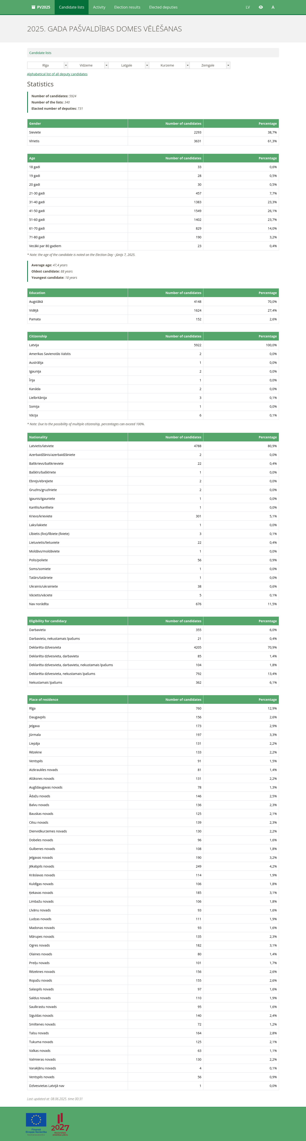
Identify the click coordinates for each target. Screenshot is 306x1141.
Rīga (45, 65)
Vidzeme (86, 65)
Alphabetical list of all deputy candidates (57, 74)
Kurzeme (167, 65)
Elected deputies (163, 7)
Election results (127, 7)
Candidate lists (71, 7)
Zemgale (208, 65)
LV (248, 7)
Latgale (126, 65)
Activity (99, 7)
